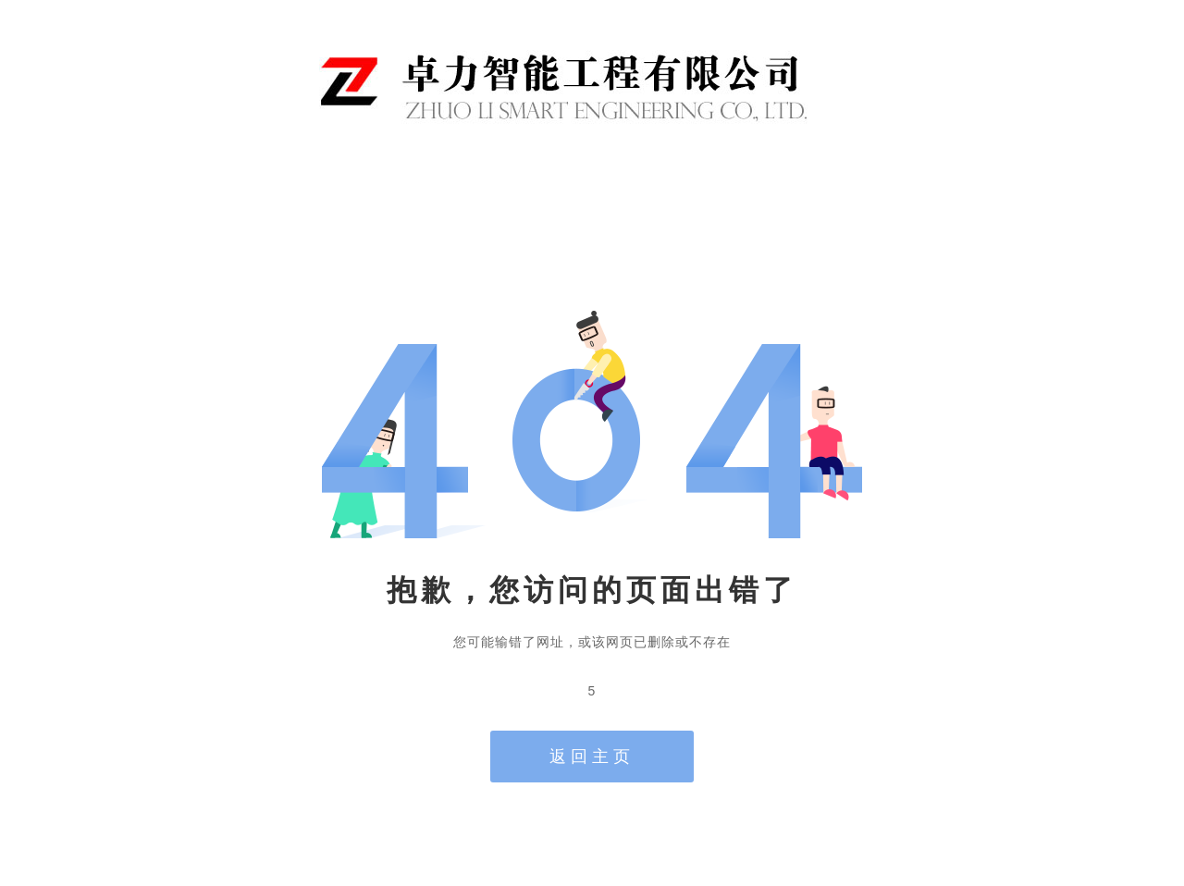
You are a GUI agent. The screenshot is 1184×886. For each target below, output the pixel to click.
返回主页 (592, 756)
